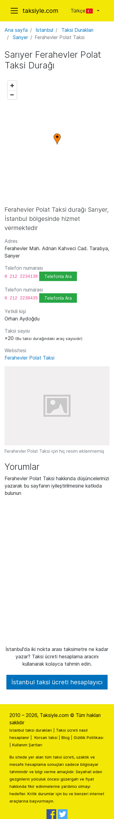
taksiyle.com (40, 10)
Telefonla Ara (58, 276)
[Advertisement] (57, 573)
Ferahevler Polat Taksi (29, 358)
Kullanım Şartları (27, 745)
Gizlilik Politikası (88, 737)
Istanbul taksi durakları (30, 730)
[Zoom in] (12, 85)
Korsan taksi (45, 737)
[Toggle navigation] (14, 11)
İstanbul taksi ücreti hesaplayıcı (57, 682)
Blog (65, 737)
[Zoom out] (12, 94)
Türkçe (83, 11)
